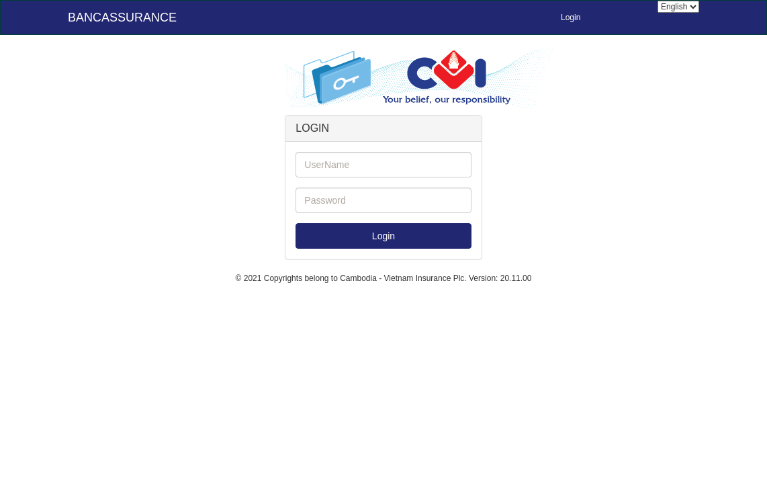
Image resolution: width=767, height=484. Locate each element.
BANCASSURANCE (122, 17)
